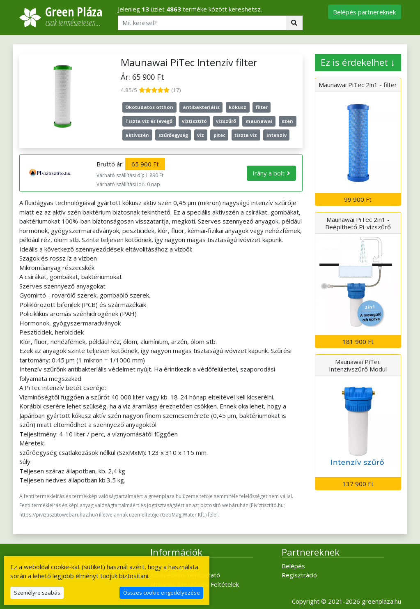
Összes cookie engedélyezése (161, 592)
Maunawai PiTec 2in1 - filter (358, 85)
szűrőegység (173, 135)
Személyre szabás (37, 592)
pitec (219, 135)
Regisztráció (299, 575)
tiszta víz (245, 135)
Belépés (293, 566)
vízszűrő (226, 121)
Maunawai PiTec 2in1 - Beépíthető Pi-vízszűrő (358, 223)
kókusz (237, 107)
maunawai (259, 121)
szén (287, 121)
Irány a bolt (268, 173)
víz (200, 135)
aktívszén (137, 135)
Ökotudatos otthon (149, 107)
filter (262, 107)
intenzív (276, 135)
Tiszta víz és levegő (148, 121)
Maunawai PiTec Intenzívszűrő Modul (358, 365)
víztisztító (194, 121)
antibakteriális (201, 107)
